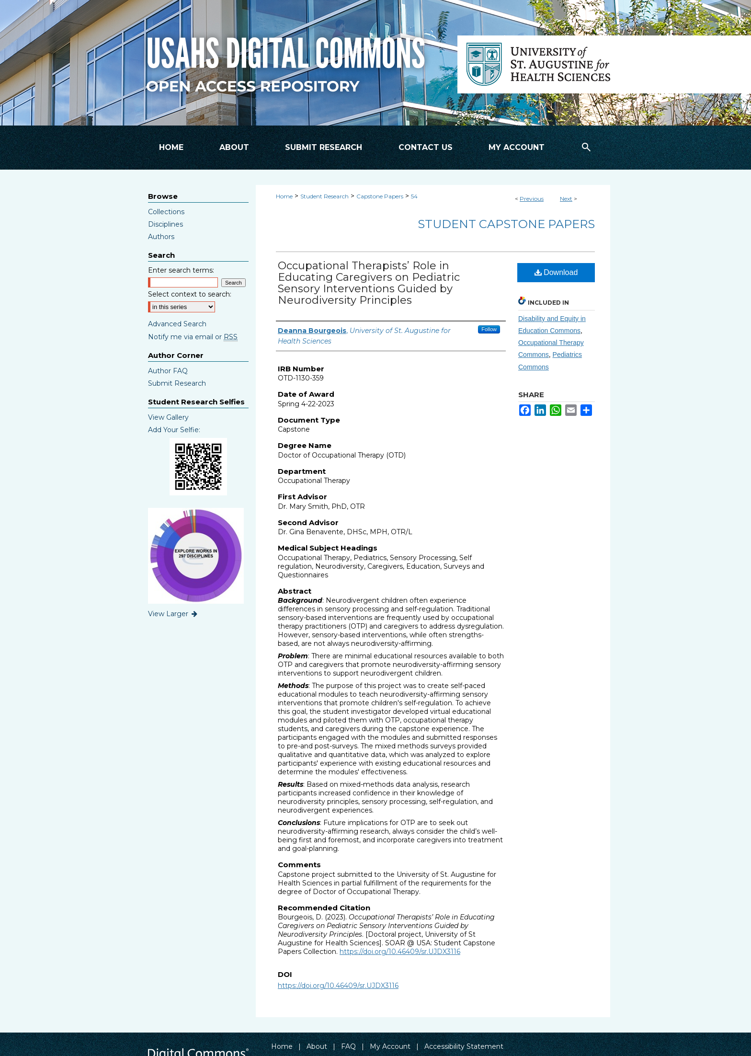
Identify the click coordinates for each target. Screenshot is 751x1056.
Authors (161, 236)
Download (556, 272)
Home (284, 196)
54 (414, 196)
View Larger (173, 613)
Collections (166, 211)
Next (566, 198)
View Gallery (168, 417)
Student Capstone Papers (506, 224)
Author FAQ (168, 371)
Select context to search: (189, 294)
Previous (532, 198)
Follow (489, 329)
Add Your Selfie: (174, 429)
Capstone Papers (379, 196)
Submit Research (177, 383)
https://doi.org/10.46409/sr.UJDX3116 (400, 951)
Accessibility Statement (463, 1046)
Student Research (324, 196)
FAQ (348, 1046)
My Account (390, 1046)
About (317, 1046)
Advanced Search (177, 324)
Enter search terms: (181, 270)
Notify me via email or (193, 337)
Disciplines (165, 224)
